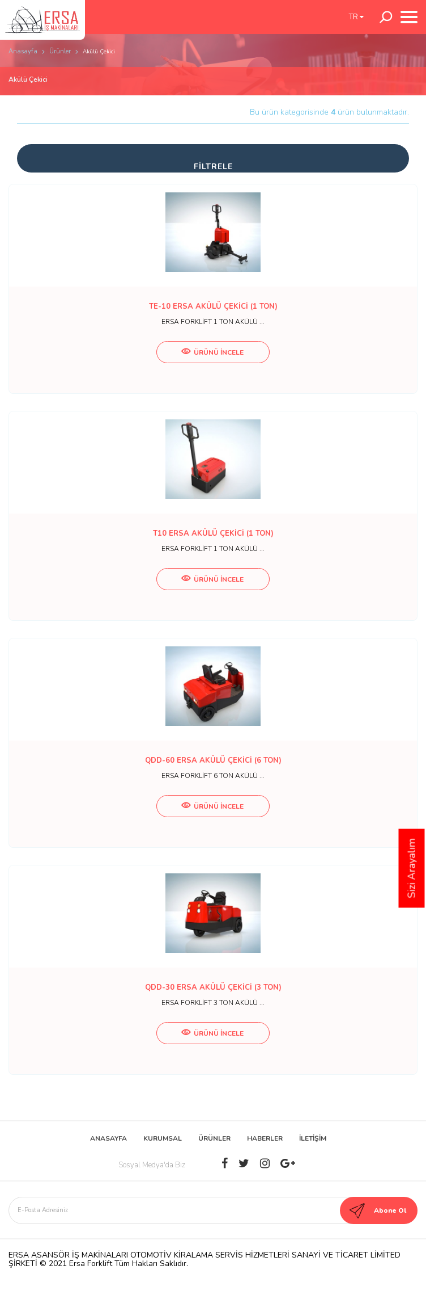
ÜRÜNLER (214, 1138)
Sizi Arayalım (412, 868)
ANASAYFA (108, 1138)
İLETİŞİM (312, 1138)
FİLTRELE (213, 166)
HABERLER (265, 1138)
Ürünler (60, 51)
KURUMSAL (162, 1138)
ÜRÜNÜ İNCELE (212, 352)
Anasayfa (22, 51)
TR (356, 17)
